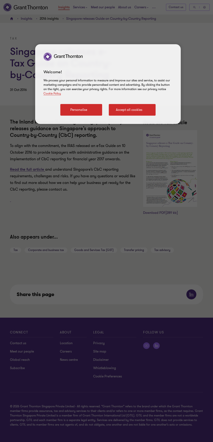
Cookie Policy (52, 94)
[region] (108, 84)
